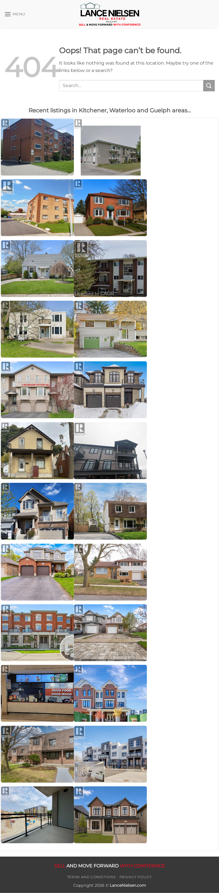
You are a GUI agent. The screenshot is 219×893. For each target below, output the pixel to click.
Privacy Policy (135, 877)
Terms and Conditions (91, 877)
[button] (14, 14)
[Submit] (209, 85)
